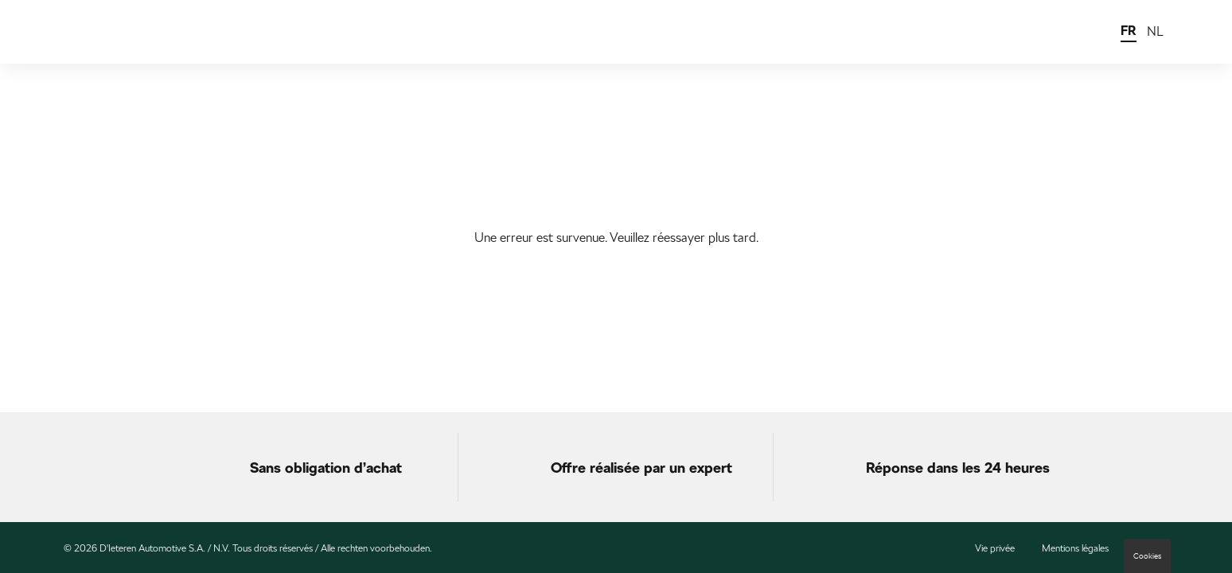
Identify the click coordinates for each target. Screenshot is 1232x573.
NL (1155, 31)
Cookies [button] (1147, 556)
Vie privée (995, 548)
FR (1128, 30)
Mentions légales (1075, 548)
